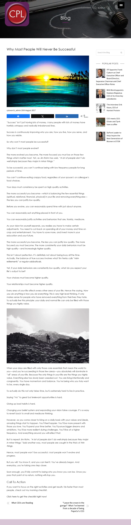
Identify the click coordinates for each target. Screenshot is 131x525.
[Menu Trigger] (121, 5)
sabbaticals (35, 261)
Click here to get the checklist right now (26, 496)
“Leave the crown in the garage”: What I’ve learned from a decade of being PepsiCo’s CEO (72, 507)
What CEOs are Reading (22, 502)
